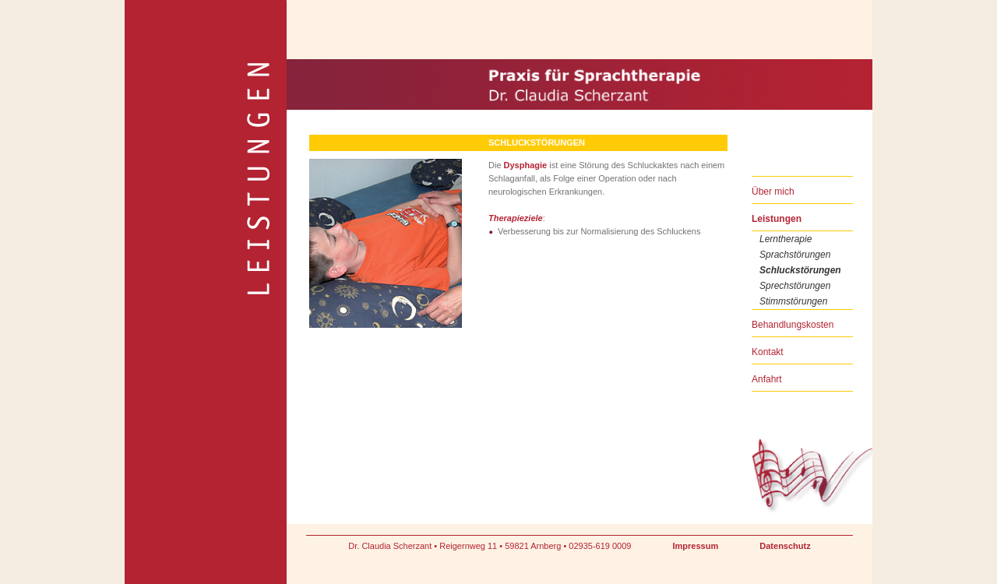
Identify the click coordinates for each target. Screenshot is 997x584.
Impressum (696, 546)
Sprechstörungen (794, 285)
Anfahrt (767, 379)
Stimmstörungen (793, 301)
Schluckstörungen (800, 270)
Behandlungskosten (792, 324)
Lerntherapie (785, 239)
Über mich (773, 191)
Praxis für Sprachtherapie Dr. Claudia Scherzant (370, 63)
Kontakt (768, 352)
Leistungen (776, 218)
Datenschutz (784, 546)
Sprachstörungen (794, 254)
